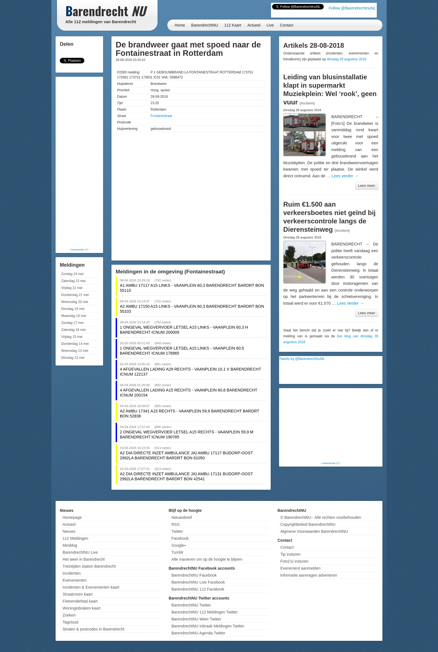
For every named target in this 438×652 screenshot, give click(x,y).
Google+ (179, 545)
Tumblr (178, 552)
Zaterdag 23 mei (73, 281)
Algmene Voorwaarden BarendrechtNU (314, 531)
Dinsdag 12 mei (72, 358)
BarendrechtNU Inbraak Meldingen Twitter (208, 626)
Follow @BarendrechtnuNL (352, 8)
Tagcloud (70, 622)
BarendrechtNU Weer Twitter (196, 619)
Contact (286, 25)
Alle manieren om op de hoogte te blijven (207, 559)
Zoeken (69, 615)
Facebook (180, 538)
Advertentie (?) (79, 249)
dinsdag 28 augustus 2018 (346, 59)
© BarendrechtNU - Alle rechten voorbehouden (320, 517)
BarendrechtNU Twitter (191, 605)
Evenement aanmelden (300, 568)
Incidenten (72, 573)
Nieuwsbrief (182, 517)
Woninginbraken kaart (82, 608)
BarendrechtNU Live (80, 552)
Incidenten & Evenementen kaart (91, 587)
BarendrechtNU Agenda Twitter (198, 633)
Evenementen (75, 580)
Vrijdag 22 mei (71, 288)
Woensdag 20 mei (74, 302)
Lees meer (366, 185)
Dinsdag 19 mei (72, 309)
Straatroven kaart (77, 594)
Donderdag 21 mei (75, 295)
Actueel (254, 25)
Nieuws (69, 531)
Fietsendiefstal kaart (80, 601)
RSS (176, 524)
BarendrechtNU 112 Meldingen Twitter (205, 612)
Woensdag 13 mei (74, 351)
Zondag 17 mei (72, 323)
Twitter (177, 531)
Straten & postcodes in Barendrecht (93, 629)
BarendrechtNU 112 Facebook (198, 589)
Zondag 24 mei (72, 274)
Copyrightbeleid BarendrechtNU (307, 524)
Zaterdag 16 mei (73, 330)
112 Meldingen (75, 538)
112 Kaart (232, 25)
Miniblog (70, 545)
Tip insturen (290, 554)
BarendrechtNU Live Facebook (198, 582)
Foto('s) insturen (294, 561)
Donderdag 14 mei (75, 344)
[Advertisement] (79, 162)
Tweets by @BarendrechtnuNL (302, 359)
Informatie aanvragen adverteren (308, 575)
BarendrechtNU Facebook (194, 575)
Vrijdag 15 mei (71, 337)
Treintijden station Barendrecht (89, 566)
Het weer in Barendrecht (84, 559)
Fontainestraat (161, 116)
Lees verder (345, 176)
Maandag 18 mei (73, 316)
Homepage (72, 517)
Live (270, 25)
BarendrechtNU (204, 25)
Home (180, 25)
